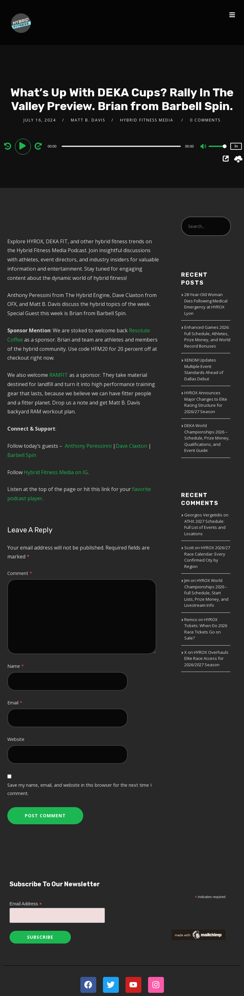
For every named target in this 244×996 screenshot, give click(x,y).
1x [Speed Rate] (236, 146)
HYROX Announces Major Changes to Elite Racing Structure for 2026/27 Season (205, 402)
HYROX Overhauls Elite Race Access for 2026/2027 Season (206, 658)
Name (15, 666)
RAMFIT (58, 374)
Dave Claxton (131, 445)
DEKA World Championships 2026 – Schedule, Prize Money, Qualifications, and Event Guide (206, 438)
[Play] (23, 146)
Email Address (26, 904)
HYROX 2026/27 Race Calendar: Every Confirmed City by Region (207, 557)
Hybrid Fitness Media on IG (56, 472)
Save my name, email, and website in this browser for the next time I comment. (79, 789)
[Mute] (203, 147)
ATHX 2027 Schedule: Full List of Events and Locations (205, 527)
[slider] (121, 146)
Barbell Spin (21, 455)
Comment (19, 573)
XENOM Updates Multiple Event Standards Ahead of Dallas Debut (203, 369)
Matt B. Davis (88, 120)
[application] (122, 146)
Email (14, 703)
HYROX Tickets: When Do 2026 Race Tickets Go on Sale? (205, 629)
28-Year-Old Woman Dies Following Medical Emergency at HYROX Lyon (205, 304)
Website (15, 739)
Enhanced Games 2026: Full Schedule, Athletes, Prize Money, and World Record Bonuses (207, 336)
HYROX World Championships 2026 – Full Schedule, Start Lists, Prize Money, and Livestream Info (206, 593)
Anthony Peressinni (88, 445)
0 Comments (205, 120)
